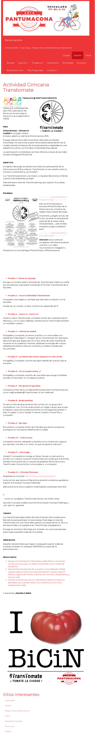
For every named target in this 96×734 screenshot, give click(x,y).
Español (77, 55)
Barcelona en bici (15, 70)
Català (88, 55)
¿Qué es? (23, 63)
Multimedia (67, 63)
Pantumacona (13, 40)
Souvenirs (81, 63)
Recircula (9, 726)
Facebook (10, 700)
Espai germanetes (13, 721)
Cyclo (7, 716)
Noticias (10, 63)
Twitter (8, 705)
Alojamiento (53, 63)
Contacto (52, 70)
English (66, 55)
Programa (37, 63)
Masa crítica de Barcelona (17, 711)
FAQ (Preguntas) (35, 70)
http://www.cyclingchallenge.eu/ (40, 476)
